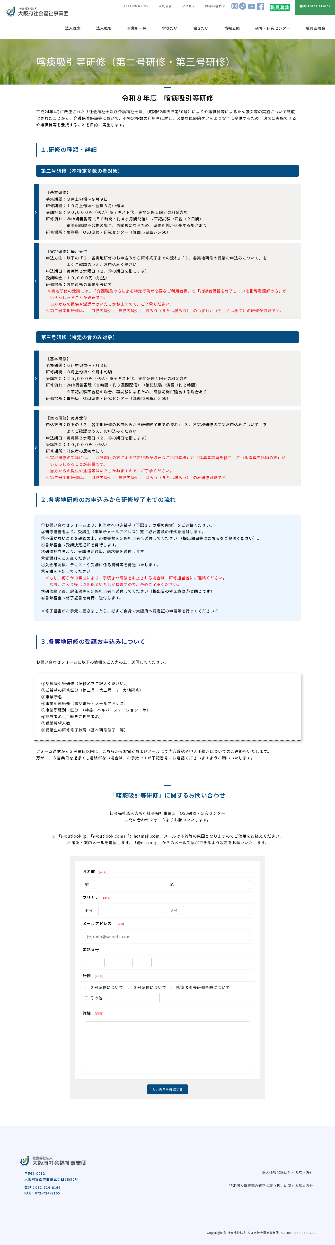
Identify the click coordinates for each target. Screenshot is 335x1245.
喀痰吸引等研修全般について (200, 987)
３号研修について (147, 987)
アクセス (188, 6)
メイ (174, 910)
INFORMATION (136, 6)
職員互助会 (315, 28)
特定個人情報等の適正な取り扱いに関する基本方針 (271, 1185)
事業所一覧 (137, 28)
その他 (94, 998)
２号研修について (104, 987)
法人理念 (73, 28)
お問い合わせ (215, 6)
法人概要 (104, 28)
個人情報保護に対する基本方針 (287, 1172)
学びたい (170, 28)
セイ (89, 910)
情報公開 (232, 28)
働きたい (201, 28)
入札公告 (165, 6)
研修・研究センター (272, 28)
